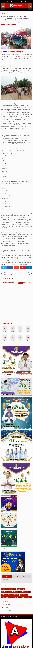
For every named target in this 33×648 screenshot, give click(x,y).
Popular (7, 576)
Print (8, 24)
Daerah (10, 589)
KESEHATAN (25, 592)
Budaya (3, 589)
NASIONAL (13, 594)
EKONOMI (19, 589)
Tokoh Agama (25, 597)
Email (13, 24)
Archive (16, 576)
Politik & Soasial (5, 597)
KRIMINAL (4, 594)
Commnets (26, 576)
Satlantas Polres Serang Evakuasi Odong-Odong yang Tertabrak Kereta (15, 17)
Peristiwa (22, 594)
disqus (24, 282)
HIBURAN (3, 592)
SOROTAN (15, 597)
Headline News (13, 592)
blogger (20, 282)
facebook (29, 282)
